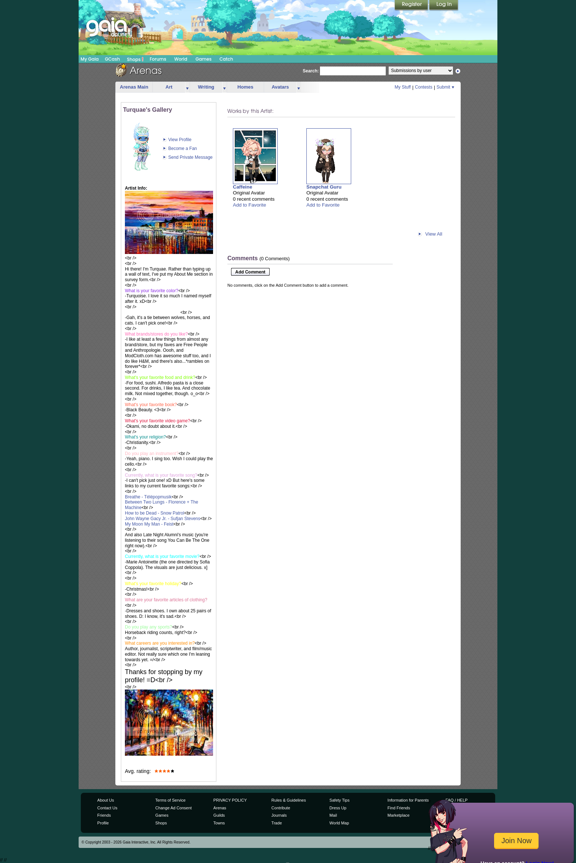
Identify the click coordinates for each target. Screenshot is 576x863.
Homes (245, 87)
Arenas (219, 808)
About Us (105, 800)
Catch (226, 59)
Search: (311, 71)
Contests (423, 87)
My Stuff (403, 87)
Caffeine (242, 187)
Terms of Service (170, 800)
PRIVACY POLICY (230, 800)
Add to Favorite (249, 205)
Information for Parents (408, 800)
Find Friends (399, 808)
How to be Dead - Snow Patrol (154, 513)
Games (203, 59)
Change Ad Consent (173, 808)
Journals (279, 815)
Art (169, 87)
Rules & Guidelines (288, 800)
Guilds (219, 815)
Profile (103, 823)
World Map (339, 823)
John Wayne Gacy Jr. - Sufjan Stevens (162, 518)
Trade (276, 823)
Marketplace (399, 815)
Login (443, 5)
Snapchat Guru (324, 187)
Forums (158, 59)
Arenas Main (134, 87)
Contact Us (107, 808)
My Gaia (89, 59)
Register (412, 5)
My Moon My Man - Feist (149, 524)
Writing (206, 87)
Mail (333, 815)
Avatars (280, 87)
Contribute (280, 808)
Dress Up (338, 808)
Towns (219, 823)
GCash (112, 59)
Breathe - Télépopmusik (148, 496)
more (187, 87)
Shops (135, 59)
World (180, 59)
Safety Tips (340, 800)
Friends (104, 815)
